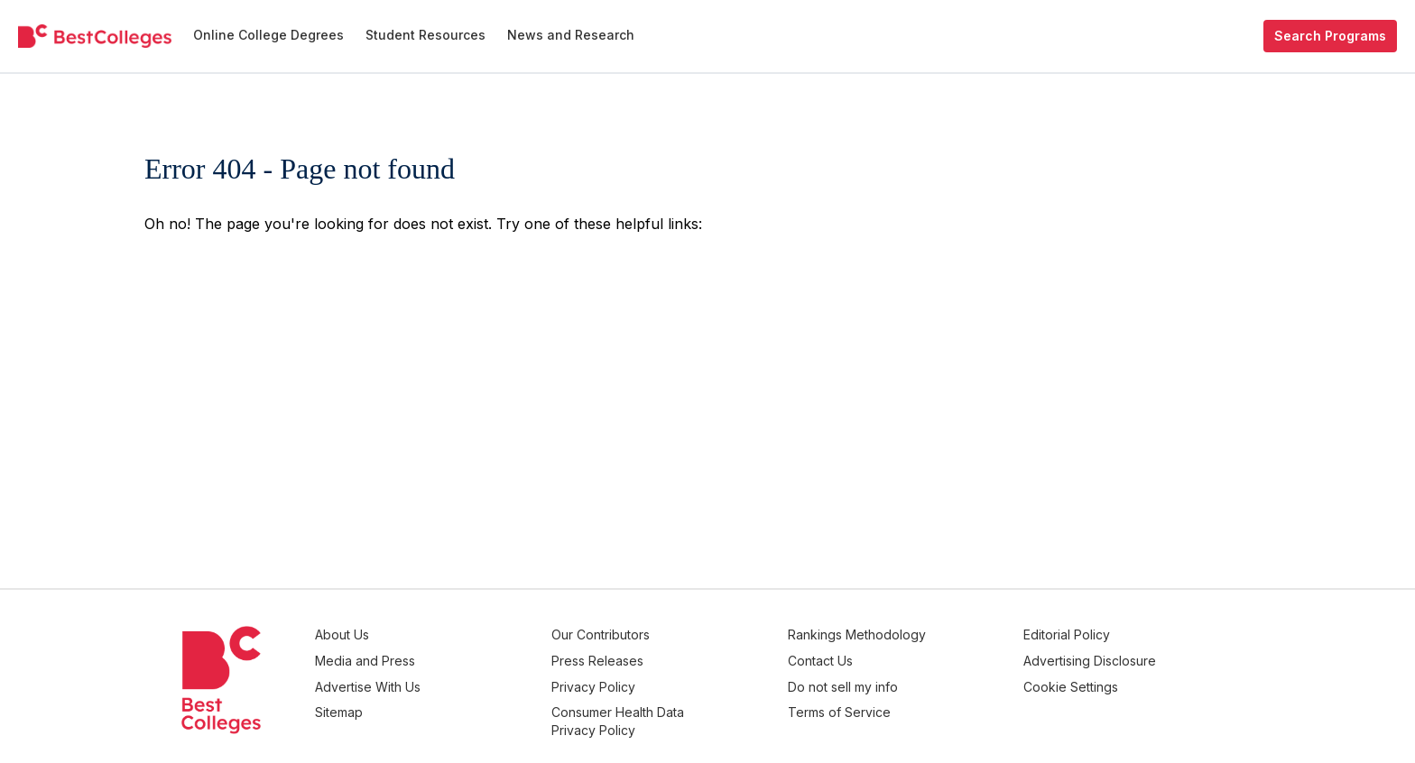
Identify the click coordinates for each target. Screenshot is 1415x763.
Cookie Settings (1094, 679)
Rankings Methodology (903, 634)
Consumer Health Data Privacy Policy (687, 711)
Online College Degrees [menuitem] (268, 34)
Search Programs (1330, 35)
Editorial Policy (1090, 634)
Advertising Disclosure (1113, 657)
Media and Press (458, 657)
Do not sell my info (889, 679)
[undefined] (94, 36)
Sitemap (432, 702)
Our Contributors (670, 634)
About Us (435, 634)
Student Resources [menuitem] (425, 34)
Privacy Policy (663, 679)
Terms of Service (885, 702)
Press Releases (667, 657)
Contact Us (866, 657)
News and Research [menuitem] (570, 34)
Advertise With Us (460, 679)
